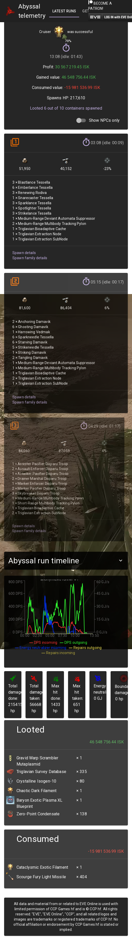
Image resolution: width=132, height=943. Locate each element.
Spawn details (23, 250)
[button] (66, 561)
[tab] (64, 11)
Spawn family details (29, 255)
